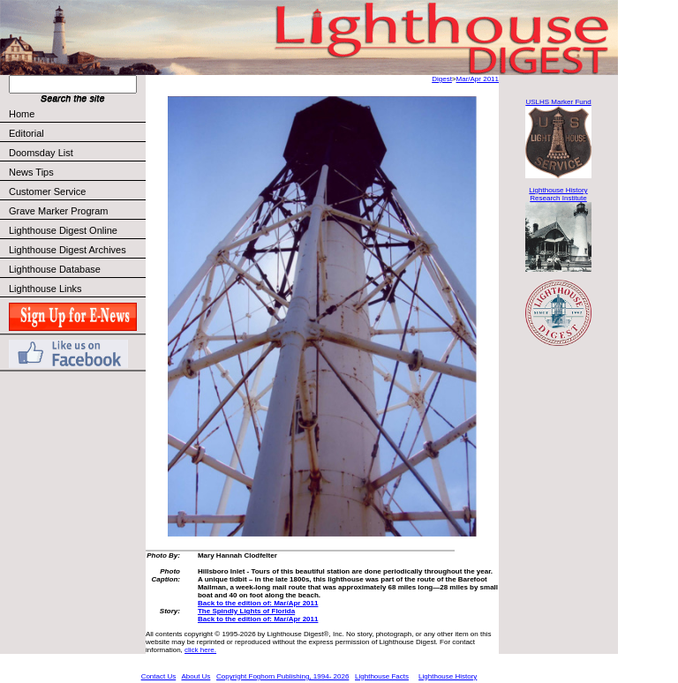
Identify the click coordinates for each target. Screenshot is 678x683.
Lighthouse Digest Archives (67, 249)
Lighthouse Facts (382, 676)
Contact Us (159, 676)
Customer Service (76, 191)
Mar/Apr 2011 (477, 79)
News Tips (31, 172)
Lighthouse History (447, 676)
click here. (200, 650)
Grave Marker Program (58, 211)
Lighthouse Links (45, 288)
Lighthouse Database (55, 269)
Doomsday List (41, 152)
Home (21, 114)
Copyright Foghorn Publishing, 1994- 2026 (282, 676)
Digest (442, 79)
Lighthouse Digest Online (63, 230)
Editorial (76, 133)
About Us (195, 676)
